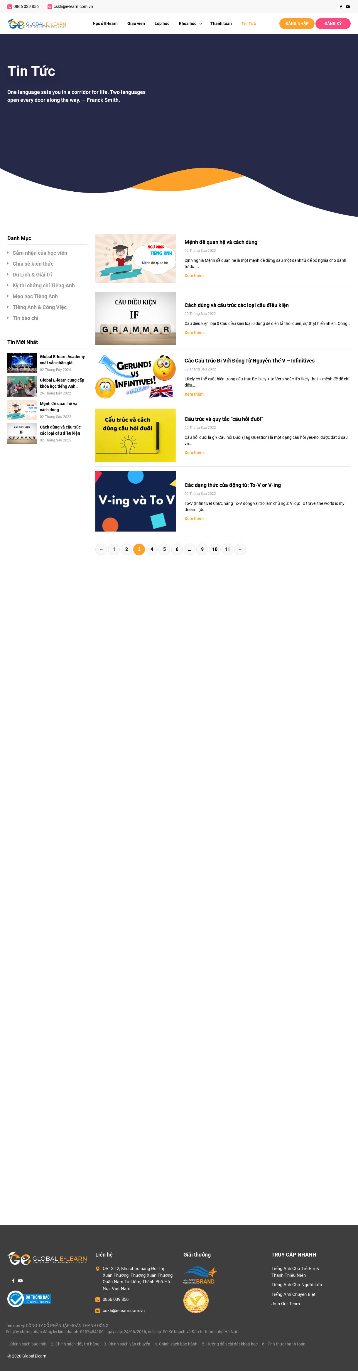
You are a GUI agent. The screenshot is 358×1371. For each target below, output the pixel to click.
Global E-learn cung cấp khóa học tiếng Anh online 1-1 (62, 383)
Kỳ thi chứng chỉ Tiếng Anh (44, 285)
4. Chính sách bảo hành (176, 1344)
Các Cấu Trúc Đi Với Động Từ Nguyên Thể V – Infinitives (250, 360)
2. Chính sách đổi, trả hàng (75, 1344)
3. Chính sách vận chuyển (127, 1344)
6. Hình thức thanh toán (283, 1344)
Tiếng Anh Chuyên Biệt (293, 1294)
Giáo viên (136, 23)
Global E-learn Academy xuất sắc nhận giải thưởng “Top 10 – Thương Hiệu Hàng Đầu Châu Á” (62, 360)
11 (227, 549)
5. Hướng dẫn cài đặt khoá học (230, 1344)
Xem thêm (194, 275)
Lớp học (162, 23)
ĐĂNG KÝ (333, 23)
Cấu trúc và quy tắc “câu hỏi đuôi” (224, 419)
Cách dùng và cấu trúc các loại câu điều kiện (60, 430)
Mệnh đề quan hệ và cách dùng (58, 406)
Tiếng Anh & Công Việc (40, 307)
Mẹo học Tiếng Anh (35, 296)
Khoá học (192, 24)
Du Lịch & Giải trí (32, 274)
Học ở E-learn (105, 23)
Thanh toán (221, 23)
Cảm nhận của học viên (40, 253)
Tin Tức (249, 23)
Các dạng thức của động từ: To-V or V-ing (233, 485)
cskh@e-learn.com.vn (70, 6)
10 (214, 549)
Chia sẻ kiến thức (33, 264)
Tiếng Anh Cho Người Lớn (296, 1284)
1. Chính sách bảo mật (26, 1344)
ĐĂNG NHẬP (297, 23)
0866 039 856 (23, 6)
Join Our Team (285, 1303)
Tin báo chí (25, 318)
